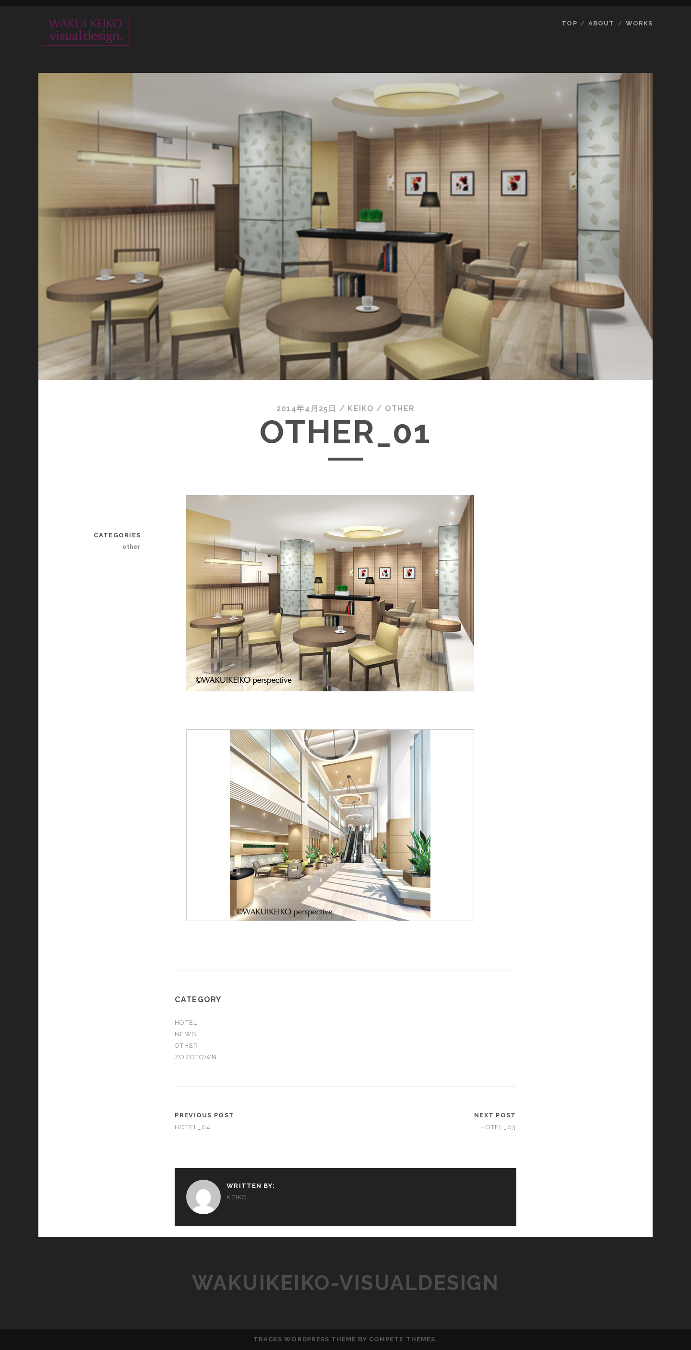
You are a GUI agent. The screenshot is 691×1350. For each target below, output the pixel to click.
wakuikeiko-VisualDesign (346, 1283)
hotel (186, 1022)
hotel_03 (498, 1127)
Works (639, 23)
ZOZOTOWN (195, 1057)
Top (569, 23)
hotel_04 (193, 1127)
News (185, 1034)
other (400, 408)
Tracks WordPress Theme (304, 1339)
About (601, 23)
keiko (360, 408)
